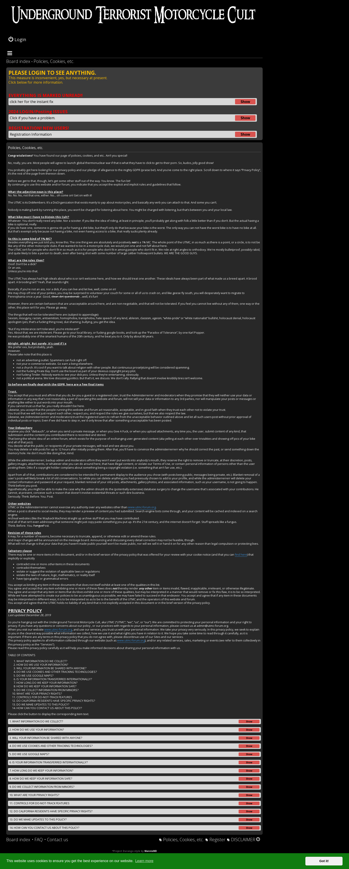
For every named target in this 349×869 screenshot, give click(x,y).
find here (241, 554)
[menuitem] (37, 839)
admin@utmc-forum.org (212, 626)
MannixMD (150, 851)
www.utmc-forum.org (142, 507)
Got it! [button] (324, 861)
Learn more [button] (144, 861)
